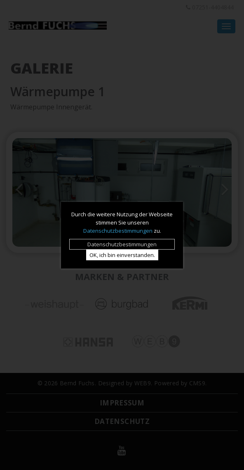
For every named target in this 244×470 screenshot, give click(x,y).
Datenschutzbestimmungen (117, 230)
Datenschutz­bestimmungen (122, 244)
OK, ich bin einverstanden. (122, 255)
